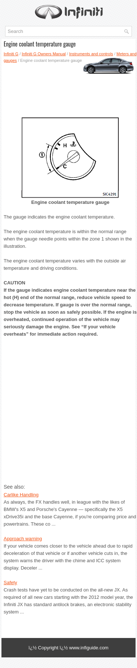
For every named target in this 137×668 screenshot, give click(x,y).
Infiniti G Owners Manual (44, 54)
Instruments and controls (91, 54)
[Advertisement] (68, 87)
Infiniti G (11, 54)
